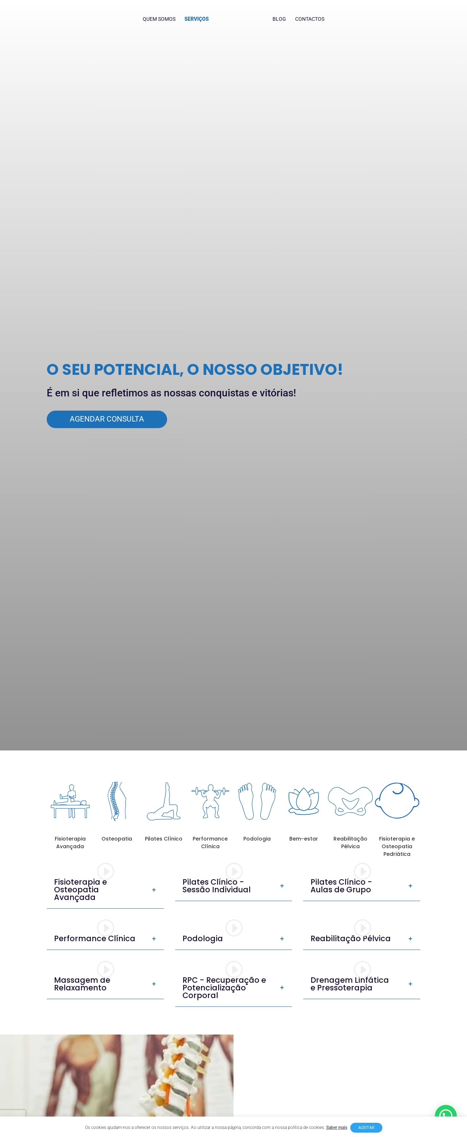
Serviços (198, 19)
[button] (446, 1116)
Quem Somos (160, 19)
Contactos (308, 19)
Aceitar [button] (366, 1127)
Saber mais (336, 1127)
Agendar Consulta (107, 419)
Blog (278, 19)
